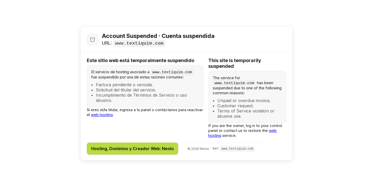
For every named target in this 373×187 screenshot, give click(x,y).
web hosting (102, 114)
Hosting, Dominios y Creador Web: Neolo (132, 148)
